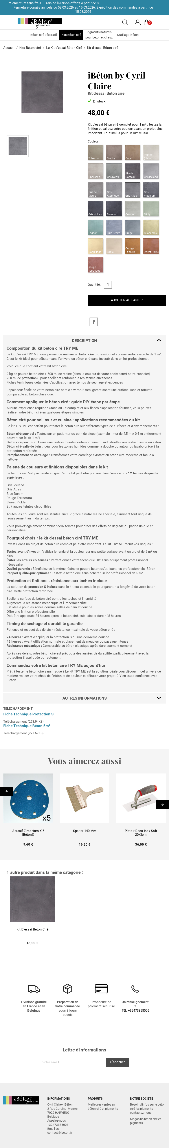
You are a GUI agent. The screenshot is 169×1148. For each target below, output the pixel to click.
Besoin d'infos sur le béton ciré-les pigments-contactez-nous (147, 1108)
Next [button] (164, 805)
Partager (94, 322)
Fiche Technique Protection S (28, 714)
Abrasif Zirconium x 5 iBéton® (28, 833)
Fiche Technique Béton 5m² (26, 726)
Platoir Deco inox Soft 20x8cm (141, 833)
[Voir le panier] (147, 22)
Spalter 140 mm (84, 831)
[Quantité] (108, 285)
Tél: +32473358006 (135, 1011)
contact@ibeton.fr (59, 1132)
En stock (96, 101)
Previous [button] (7, 794)
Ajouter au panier (127, 300)
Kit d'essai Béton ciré (32, 929)
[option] (28, 811)
